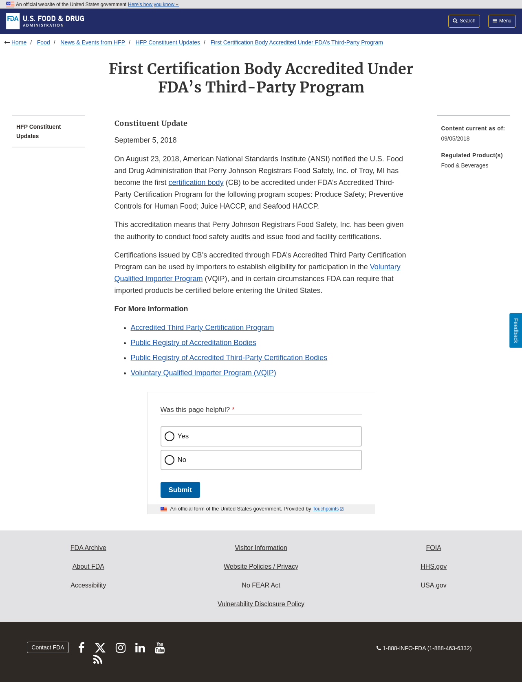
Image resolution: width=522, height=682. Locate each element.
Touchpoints (326, 509)
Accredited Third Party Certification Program (202, 327)
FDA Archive (88, 547)
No (182, 460)
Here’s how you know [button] (153, 4)
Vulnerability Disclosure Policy (261, 604)
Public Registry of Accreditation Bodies (193, 343)
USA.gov (434, 585)
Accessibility (88, 585)
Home (18, 42)
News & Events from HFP (92, 42)
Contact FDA (47, 647)
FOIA (433, 547)
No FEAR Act (261, 585)
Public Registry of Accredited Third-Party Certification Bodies (229, 358)
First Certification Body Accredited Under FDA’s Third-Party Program (297, 42)
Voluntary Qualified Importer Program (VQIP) (203, 373)
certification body (196, 182)
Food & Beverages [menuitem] (465, 165)
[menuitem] (473, 136)
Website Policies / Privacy (261, 566)
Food (43, 42)
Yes (183, 436)
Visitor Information (261, 547)
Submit (180, 490)
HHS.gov (434, 566)
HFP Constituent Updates (168, 42)
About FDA (88, 566)
